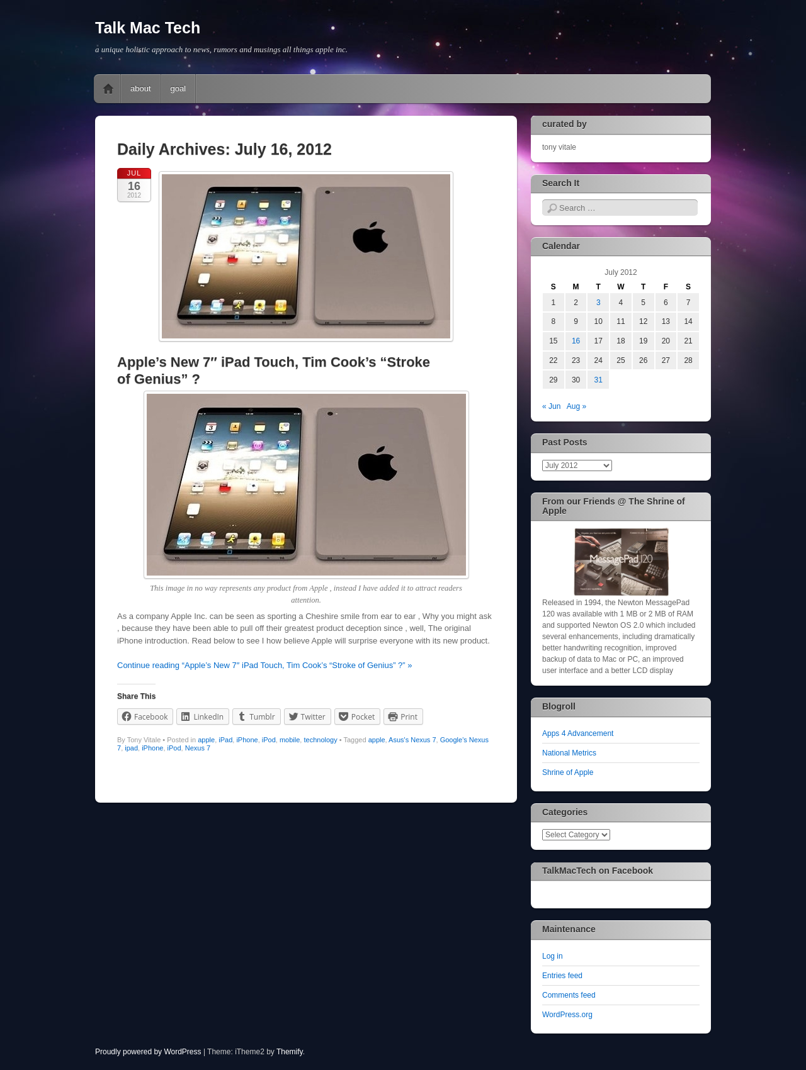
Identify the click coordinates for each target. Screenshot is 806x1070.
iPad (225, 740)
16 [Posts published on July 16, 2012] (576, 341)
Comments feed (569, 995)
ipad (131, 748)
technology (320, 740)
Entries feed (562, 975)
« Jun (551, 406)
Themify (289, 1051)
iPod (269, 740)
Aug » (576, 406)
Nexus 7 (197, 748)
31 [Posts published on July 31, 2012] (598, 380)
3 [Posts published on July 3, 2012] (598, 302)
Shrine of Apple (567, 772)
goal (178, 88)
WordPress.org (567, 1014)
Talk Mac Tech (147, 27)
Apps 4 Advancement (577, 733)
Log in (552, 956)
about (140, 88)
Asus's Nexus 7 (412, 740)
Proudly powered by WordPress (148, 1051)
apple (206, 740)
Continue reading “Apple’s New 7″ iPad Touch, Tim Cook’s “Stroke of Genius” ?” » (264, 665)
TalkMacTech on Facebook (597, 871)
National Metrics (569, 753)
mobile (290, 740)
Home (108, 88)
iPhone (247, 740)
